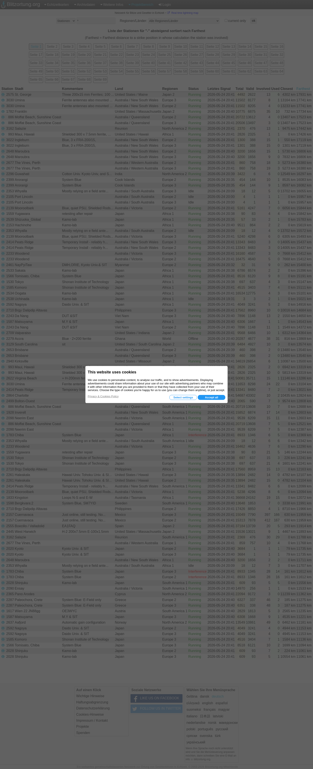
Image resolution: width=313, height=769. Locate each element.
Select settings (183, 397)
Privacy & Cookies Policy (103, 396)
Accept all (211, 397)
